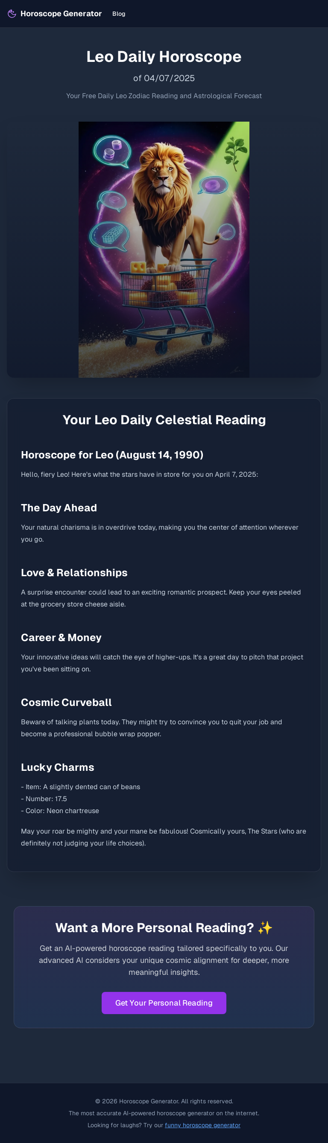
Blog (119, 13)
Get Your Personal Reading (164, 1003)
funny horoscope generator (202, 1125)
